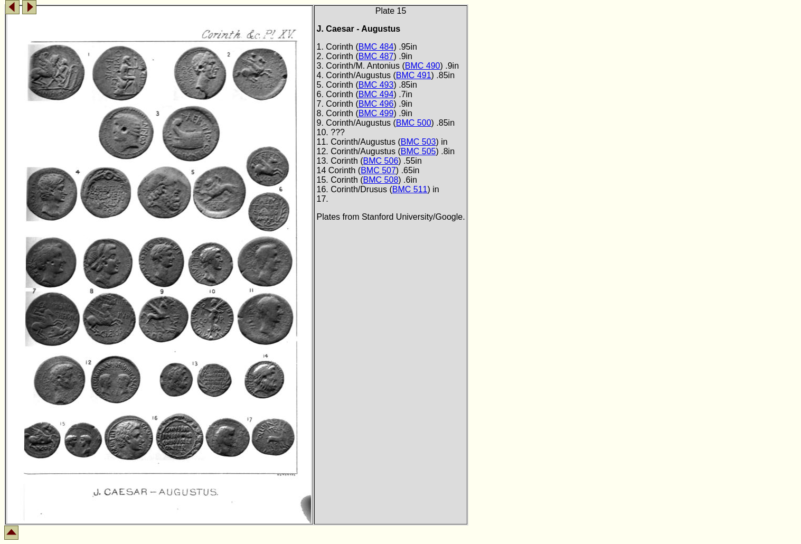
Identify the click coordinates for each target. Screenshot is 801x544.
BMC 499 (376, 113)
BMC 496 (376, 103)
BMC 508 (381, 179)
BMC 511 (410, 189)
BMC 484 (376, 46)
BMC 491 (413, 75)
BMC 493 (376, 84)
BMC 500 (413, 122)
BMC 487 (376, 56)
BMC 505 (418, 151)
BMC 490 (422, 65)
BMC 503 (418, 141)
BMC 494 (376, 94)
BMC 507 (378, 170)
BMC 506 (381, 160)
